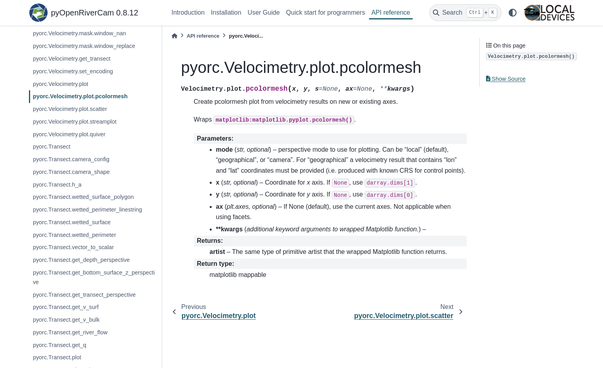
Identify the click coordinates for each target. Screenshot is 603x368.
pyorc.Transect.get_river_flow (70, 332)
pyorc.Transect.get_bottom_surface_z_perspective (94, 277)
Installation (226, 12)
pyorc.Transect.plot (57, 357)
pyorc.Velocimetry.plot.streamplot (75, 121)
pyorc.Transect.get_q (59, 345)
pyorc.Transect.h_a (57, 184)
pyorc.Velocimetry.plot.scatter (70, 109)
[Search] (465, 12)
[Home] (174, 36)
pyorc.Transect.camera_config (71, 159)
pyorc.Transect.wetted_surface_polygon (83, 197)
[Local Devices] (549, 12)
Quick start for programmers (325, 12)
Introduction (188, 12)
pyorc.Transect (52, 146)
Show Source (506, 79)
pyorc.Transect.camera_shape (71, 172)
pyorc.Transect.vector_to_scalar (73, 247)
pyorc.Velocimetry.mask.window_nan (79, 33)
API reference (390, 12)
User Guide (264, 12)
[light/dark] (512, 12)
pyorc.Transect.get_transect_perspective (84, 295)
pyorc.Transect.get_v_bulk (66, 320)
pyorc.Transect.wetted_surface (72, 222)
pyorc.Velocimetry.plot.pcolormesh (80, 96)
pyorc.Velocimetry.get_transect (72, 58)
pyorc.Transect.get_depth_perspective (81, 260)
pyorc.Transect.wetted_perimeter (74, 235)
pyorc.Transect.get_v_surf (66, 307)
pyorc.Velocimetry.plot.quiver (69, 134)
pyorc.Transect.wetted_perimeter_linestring (87, 209)
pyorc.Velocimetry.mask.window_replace (84, 46)
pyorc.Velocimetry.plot (60, 84)
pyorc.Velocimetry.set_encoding (73, 71)
